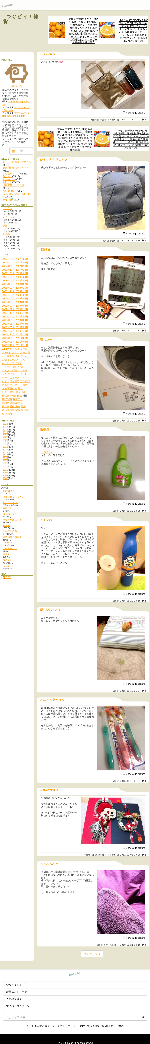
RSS (7, 577)
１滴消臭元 (47, 452)
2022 (5, 435)
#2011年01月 (99, 855)
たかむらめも (10, 531)
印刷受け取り (10, 190)
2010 (5, 469)
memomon (8, 490)
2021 (5, 438)
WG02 (7, 554)
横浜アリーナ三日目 (13, 185)
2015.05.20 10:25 (130, 511)
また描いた (9, 179)
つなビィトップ (15, 984)
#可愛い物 (113, 120)
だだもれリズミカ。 (13, 496)
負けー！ (7, 176)
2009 (5, 472)
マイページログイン (18, 1006)
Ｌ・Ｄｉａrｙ (10, 502)
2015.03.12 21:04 (130, 781)
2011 (5, 467)
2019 (5, 444)
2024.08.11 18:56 (130, 240)
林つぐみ (17, 86)
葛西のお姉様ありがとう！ (17, 167)
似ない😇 (8, 199)
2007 (5, 478)
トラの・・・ (10, 234)
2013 (5, 461)
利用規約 (85, 1025)
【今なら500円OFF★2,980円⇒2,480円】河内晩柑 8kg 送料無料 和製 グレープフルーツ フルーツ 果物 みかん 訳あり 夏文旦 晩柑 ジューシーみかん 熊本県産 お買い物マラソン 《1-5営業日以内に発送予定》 (133, 30)
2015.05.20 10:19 (130, 601)
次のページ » (92, 953)
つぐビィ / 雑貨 (21, 19)
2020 (5, 441)
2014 (5, 458)
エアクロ (7, 208)
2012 (5, 464)
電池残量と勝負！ (12, 536)
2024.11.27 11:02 (130, 120)
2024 (5, 429)
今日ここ (7, 182)
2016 (5, 452)
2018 (5, 446)
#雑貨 (103, 120)
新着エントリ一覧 (16, 991)
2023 (5, 432)
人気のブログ (14, 998)
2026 (5, 423)
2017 (5, 449)
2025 (5, 426)
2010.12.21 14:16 (130, 945)
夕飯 (5, 225)
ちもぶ (6, 565)
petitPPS (7, 542)
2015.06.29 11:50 (130, 420)
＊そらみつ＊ (10, 548)
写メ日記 (7, 559)
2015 (5, 455)
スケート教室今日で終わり (17, 162)
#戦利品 (95, 120)
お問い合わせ (100, 1025)
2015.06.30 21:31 (130, 331)
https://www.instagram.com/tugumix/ (15, 114)
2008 (5, 475)
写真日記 (7, 508)
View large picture (134, 112)
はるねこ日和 (10, 513)
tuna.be (75, 974)
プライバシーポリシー (65, 1025)
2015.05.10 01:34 (130, 691)
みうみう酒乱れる (12, 519)
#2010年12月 (111, 945)
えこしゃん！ (10, 217)
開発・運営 (117, 1025)
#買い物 (114, 241)
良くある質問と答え (38, 1025)
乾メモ (6, 525)
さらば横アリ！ (11, 173)
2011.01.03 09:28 (130, 855)
